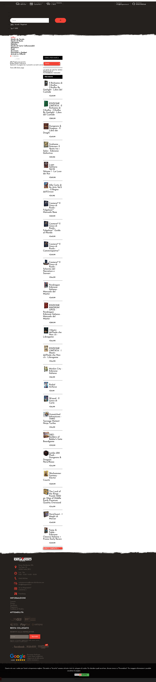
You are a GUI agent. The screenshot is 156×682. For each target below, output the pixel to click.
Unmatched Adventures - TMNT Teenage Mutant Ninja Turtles (52, 418)
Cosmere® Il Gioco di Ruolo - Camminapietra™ (51, 247)
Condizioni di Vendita (17, 609)
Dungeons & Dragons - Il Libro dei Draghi (52, 129)
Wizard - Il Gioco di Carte (54, 400)
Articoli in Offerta (18, 54)
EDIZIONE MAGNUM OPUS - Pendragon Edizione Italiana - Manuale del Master (52, 312)
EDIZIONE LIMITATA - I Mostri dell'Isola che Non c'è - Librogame (52, 353)
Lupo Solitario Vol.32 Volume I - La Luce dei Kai (52, 169)
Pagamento (14, 607)
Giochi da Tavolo (17, 39)
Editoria (14, 44)
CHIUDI (78, 677)
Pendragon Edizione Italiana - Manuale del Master (51, 289)
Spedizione (13, 605)
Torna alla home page (17, 68)
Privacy (85, 671)
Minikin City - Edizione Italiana (55, 371)
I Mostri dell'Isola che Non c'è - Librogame (52, 333)
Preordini (49, 77)
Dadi (13, 49)
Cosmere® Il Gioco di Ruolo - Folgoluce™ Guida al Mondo (51, 228)
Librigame (15, 42)
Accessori (14, 51)
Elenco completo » (51, 548)
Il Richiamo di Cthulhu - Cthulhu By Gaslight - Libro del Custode (52, 87)
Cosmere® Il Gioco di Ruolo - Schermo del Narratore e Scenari (51, 268)
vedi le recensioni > (33, 660)
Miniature (15, 47)
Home (13, 38)
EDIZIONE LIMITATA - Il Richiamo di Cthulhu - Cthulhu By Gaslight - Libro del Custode (52, 109)
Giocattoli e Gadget (19, 52)
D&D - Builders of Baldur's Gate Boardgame (52, 438)
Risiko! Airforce (53, 386)
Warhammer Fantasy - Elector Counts (52, 476)
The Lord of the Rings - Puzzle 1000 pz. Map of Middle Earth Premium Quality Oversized (52, 497)
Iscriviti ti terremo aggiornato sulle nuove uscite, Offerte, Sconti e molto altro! (24, 641)
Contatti (13, 601)
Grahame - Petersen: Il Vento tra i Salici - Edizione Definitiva (51, 148)
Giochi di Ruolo (17, 41)
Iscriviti (35, 637)
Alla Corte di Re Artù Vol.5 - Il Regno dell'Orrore (52, 188)
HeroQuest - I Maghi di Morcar (55, 516)
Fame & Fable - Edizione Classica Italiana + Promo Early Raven (52, 534)
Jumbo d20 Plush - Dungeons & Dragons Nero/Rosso (52, 457)
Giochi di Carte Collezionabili (23, 46)
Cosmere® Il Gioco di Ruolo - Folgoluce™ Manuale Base (51, 207)
